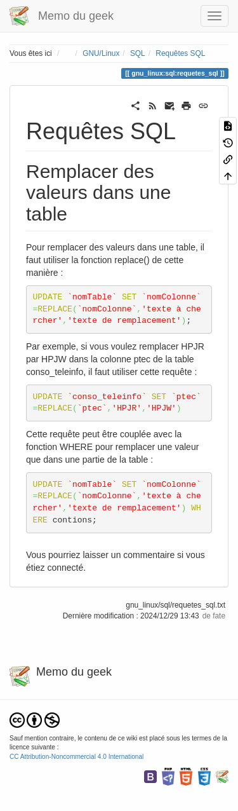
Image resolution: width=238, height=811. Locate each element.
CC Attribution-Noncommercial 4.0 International (76, 756)
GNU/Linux (101, 53)
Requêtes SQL (180, 53)
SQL (137, 53)
